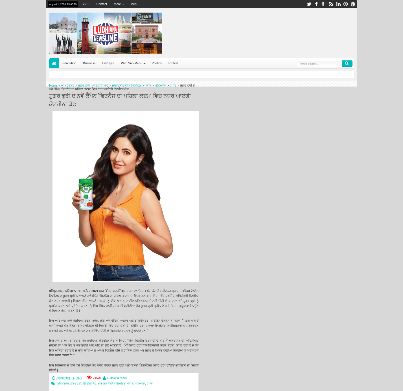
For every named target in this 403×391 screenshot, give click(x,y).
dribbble (345, 4)
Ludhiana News (117, 377)
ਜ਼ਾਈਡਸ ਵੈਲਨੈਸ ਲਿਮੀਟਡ (112, 383)
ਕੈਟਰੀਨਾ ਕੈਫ (90, 383)
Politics (157, 63)
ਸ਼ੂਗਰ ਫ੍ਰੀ (76, 383)
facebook (316, 4)
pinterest (353, 4)
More (117, 4)
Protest (173, 63)
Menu (134, 4)
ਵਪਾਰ (86, 4)
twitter (309, 4)
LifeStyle (108, 63)
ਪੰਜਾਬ (130, 383)
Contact (101, 4)
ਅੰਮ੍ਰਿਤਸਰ (62, 383)
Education (69, 63)
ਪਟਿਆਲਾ (140, 383)
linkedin (338, 4)
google (323, 4)
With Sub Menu (131, 63)
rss (331, 4)
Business (89, 63)
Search (347, 63)
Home (54, 63)
